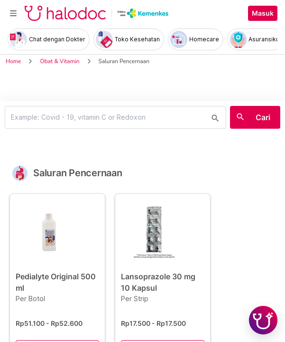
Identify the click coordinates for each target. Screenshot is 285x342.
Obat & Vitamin (59, 61)
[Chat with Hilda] (263, 320)
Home (13, 61)
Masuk (263, 13)
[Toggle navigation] (13, 13)
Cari (263, 117)
